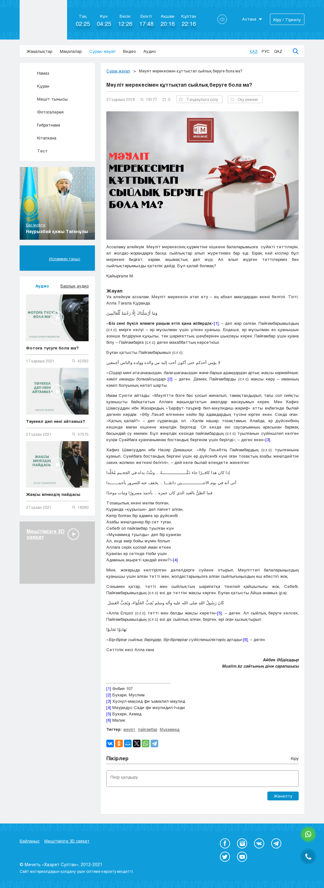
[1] (216, 323)
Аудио (149, 51)
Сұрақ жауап (118, 71)
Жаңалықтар (39, 51)
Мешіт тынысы (47, 99)
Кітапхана (41, 138)
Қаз (253, 51)
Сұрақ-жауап (102, 51)
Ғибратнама (43, 125)
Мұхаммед (169, 729)
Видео (129, 51)
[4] (175, 559)
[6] (245, 639)
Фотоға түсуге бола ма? (52, 347)
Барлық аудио (74, 285)
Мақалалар (71, 51)
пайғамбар (147, 729)
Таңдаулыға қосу (198, 99)
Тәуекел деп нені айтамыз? (55, 421)
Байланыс (30, 840)
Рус (266, 51)
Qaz (278, 51)
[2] (170, 378)
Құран (37, 86)
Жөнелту (283, 796)
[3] (267, 439)
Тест (36, 151)
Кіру (295, 758)
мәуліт (129, 729)
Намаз (37, 73)
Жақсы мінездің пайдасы (53, 494)
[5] (219, 612)
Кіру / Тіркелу (287, 19)
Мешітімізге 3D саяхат (67, 840)
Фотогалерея (45, 112)
